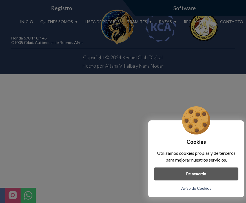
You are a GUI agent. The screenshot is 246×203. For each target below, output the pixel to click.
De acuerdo (196, 174)
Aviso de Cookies (196, 188)
